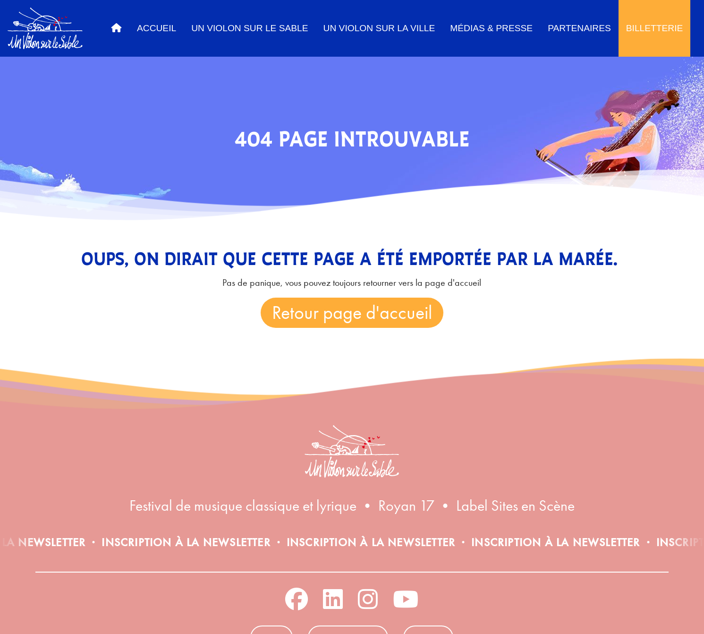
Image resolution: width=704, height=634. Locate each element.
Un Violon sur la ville (379, 28)
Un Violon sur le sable (249, 28)
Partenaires (579, 28)
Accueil (156, 28)
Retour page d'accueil (352, 312)
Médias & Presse (491, 28)
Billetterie (654, 28)
